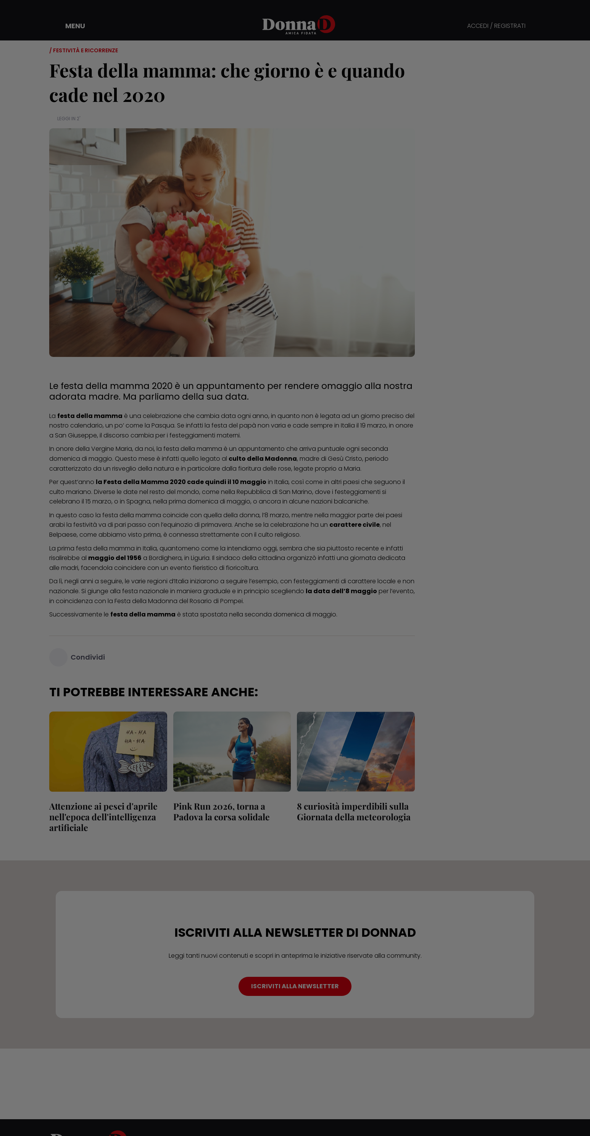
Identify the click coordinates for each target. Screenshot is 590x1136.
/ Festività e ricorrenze (83, 50)
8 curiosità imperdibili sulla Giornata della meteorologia (354, 811)
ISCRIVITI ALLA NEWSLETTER (295, 986)
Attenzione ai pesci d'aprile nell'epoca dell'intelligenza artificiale (103, 816)
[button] (70, 26)
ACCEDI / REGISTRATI (496, 26)
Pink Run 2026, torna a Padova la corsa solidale (221, 811)
